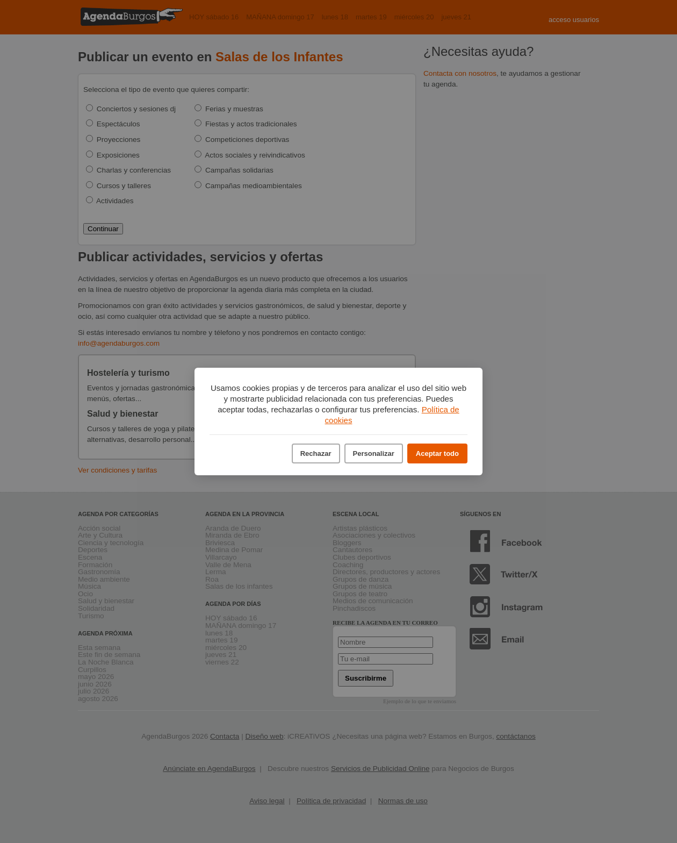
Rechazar (316, 453)
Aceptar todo (437, 453)
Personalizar (373, 453)
